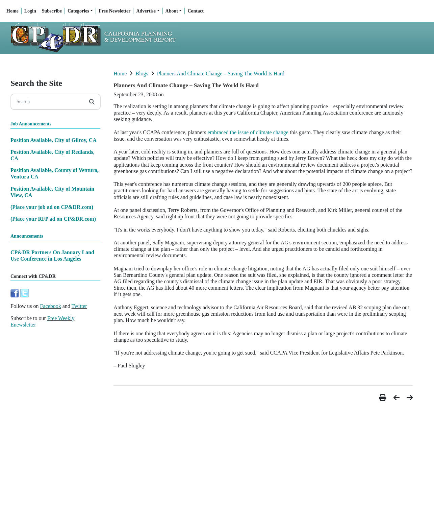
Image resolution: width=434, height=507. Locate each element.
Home (12, 11)
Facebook (50, 306)
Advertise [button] (146, 11)
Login (30, 11)
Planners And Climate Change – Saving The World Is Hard (220, 73)
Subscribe (52, 11)
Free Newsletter (114, 11)
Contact (195, 11)
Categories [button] (78, 11)
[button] (383, 398)
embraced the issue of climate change (247, 132)
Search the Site (36, 83)
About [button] (171, 11)
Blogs (141, 73)
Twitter (79, 306)
